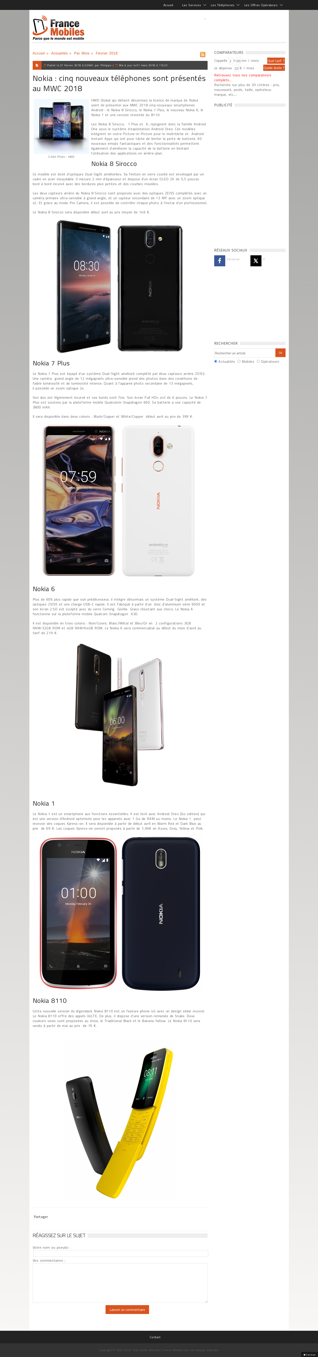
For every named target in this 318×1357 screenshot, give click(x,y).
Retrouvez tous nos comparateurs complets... (242, 77)
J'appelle (220, 60)
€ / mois (247, 68)
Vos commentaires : (49, 1260)
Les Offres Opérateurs (261, 5)
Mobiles (248, 361)
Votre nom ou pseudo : (52, 1247)
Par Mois (82, 53)
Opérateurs (270, 361)
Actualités (59, 53)
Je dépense (223, 68)
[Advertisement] (205, 28)
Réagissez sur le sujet (59, 1235)
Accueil (168, 5)
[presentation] (69, 1313)
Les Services (191, 5)
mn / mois (250, 60)
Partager (41, 1216)
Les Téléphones (223, 5)
